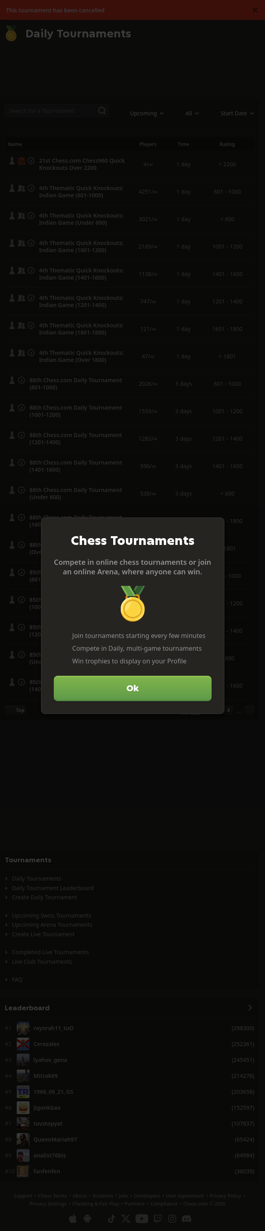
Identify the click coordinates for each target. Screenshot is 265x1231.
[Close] (214, 527)
